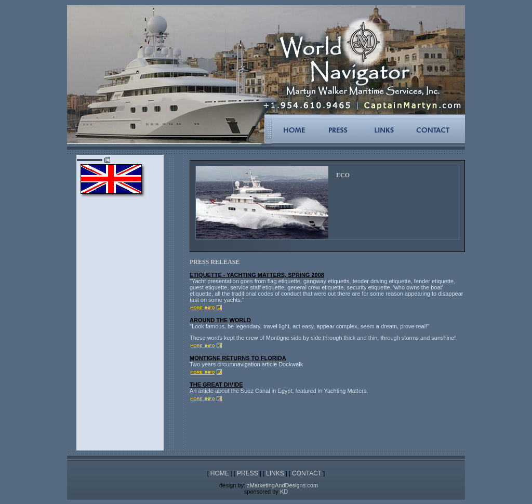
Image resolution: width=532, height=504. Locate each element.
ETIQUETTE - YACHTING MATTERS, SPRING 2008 (257, 275)
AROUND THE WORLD (220, 320)
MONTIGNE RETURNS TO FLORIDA (238, 358)
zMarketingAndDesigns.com (282, 485)
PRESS (247, 473)
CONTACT (307, 473)
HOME (219, 473)
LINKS (275, 473)
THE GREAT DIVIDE (216, 384)
